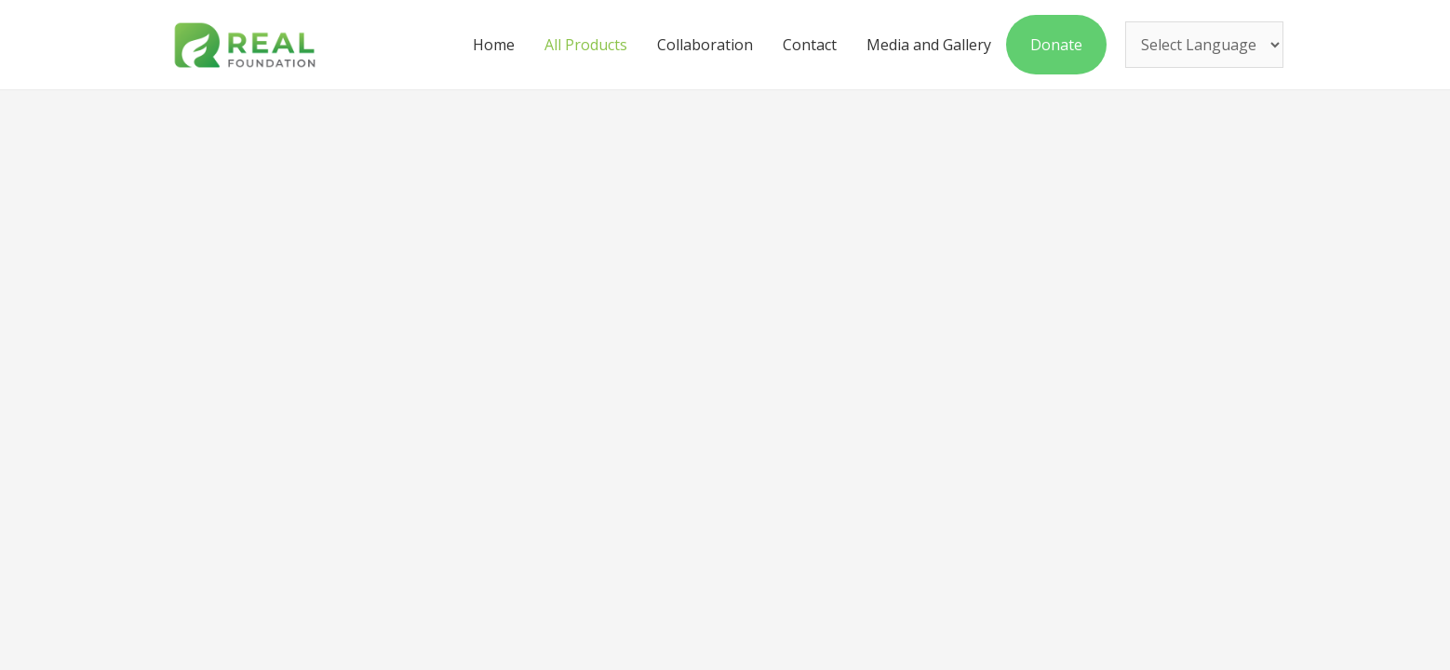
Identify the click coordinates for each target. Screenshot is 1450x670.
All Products (585, 44)
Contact (810, 44)
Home (494, 44)
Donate (1056, 44)
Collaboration (705, 44)
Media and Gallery (928, 44)
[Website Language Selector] (1204, 45)
